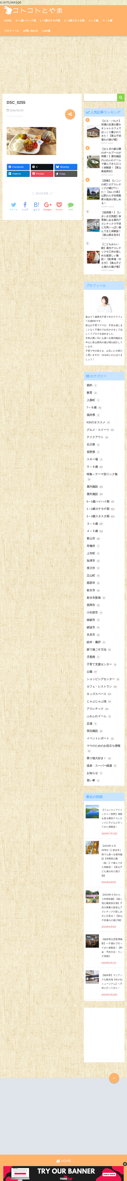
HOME (8, 20)
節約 (92, 386)
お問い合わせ (30, 30)
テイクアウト (98, 437)
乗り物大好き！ (99, 759)
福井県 (93, 415)
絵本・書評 (96, 642)
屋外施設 (95, 494)
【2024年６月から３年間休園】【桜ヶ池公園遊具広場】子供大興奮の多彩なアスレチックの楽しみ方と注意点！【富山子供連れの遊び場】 (112, 907)
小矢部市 (95, 613)
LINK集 (46, 30)
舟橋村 (93, 546)
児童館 (93, 657)
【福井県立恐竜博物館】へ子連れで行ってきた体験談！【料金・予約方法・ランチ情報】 (112, 947)
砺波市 (93, 628)
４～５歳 (107, 20)
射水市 (93, 591)
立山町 (93, 576)
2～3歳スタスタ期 (74, 20)
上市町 (93, 553)
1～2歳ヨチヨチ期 (50, 20)
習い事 (93, 781)
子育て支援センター (102, 665)
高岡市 (93, 605)
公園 (92, 672)
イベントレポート (100, 739)
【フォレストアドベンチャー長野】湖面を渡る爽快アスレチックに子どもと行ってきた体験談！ (112, 818)
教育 (92, 393)
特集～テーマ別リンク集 (102, 477)
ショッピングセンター (103, 679)
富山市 (93, 539)
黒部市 (93, 583)
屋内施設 (95, 487)
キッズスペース (99, 694)
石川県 (93, 445)
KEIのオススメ (99, 422)
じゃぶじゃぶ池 (99, 702)
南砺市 (93, 620)
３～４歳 (93, 20)
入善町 (93, 400)
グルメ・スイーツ (100, 430)
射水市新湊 (96, 598)
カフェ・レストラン (102, 687)
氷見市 (93, 635)
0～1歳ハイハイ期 (26, 20)
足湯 (92, 724)
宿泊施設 (95, 731)
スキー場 (95, 460)
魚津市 (93, 561)
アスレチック (98, 709)
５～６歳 (95, 467)
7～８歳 (94, 408)
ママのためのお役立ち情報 (103, 748)
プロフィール (11, 30)
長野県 (93, 452)
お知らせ (95, 773)
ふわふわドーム (99, 716)
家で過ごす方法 (99, 650)
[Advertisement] (63, 65)
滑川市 (93, 568)
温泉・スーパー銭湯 (102, 766)
